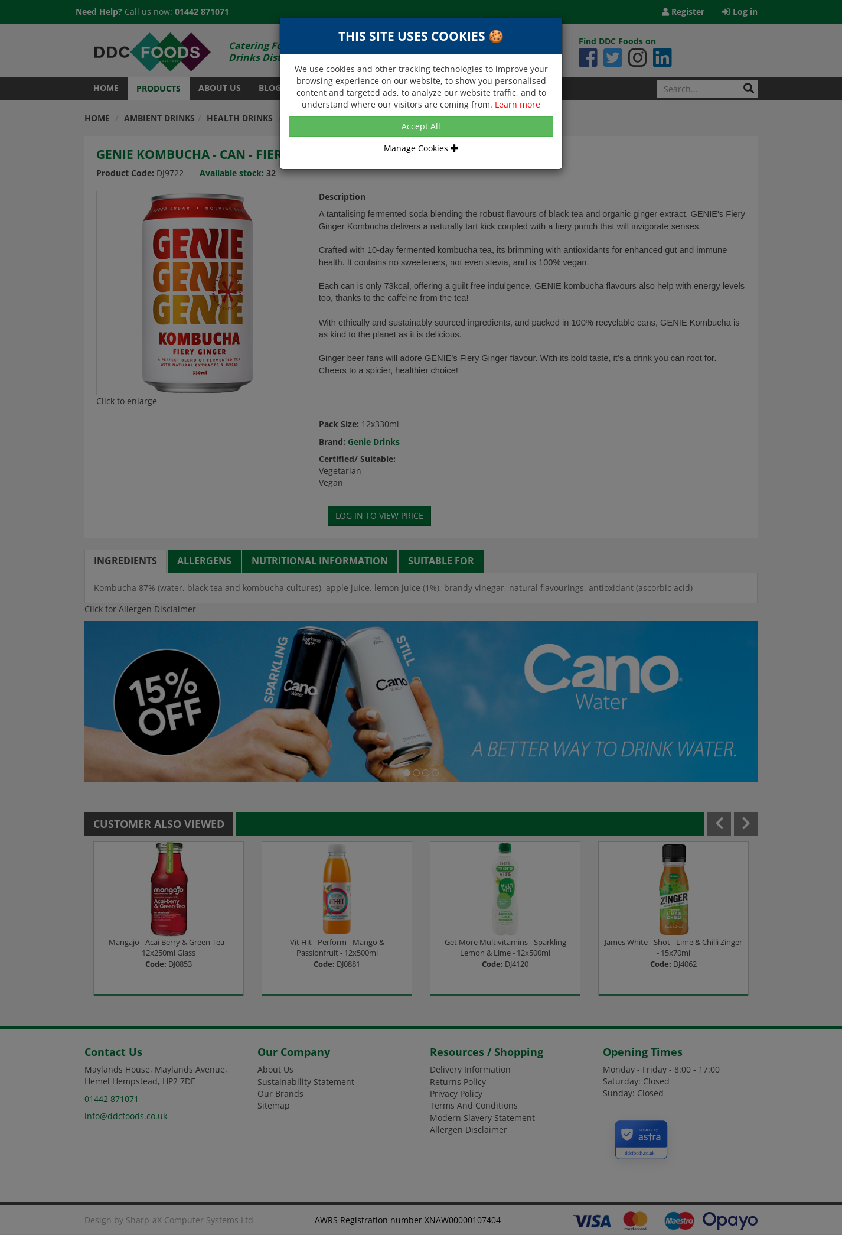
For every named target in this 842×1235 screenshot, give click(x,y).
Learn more (517, 104)
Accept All (421, 126)
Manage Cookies (421, 148)
